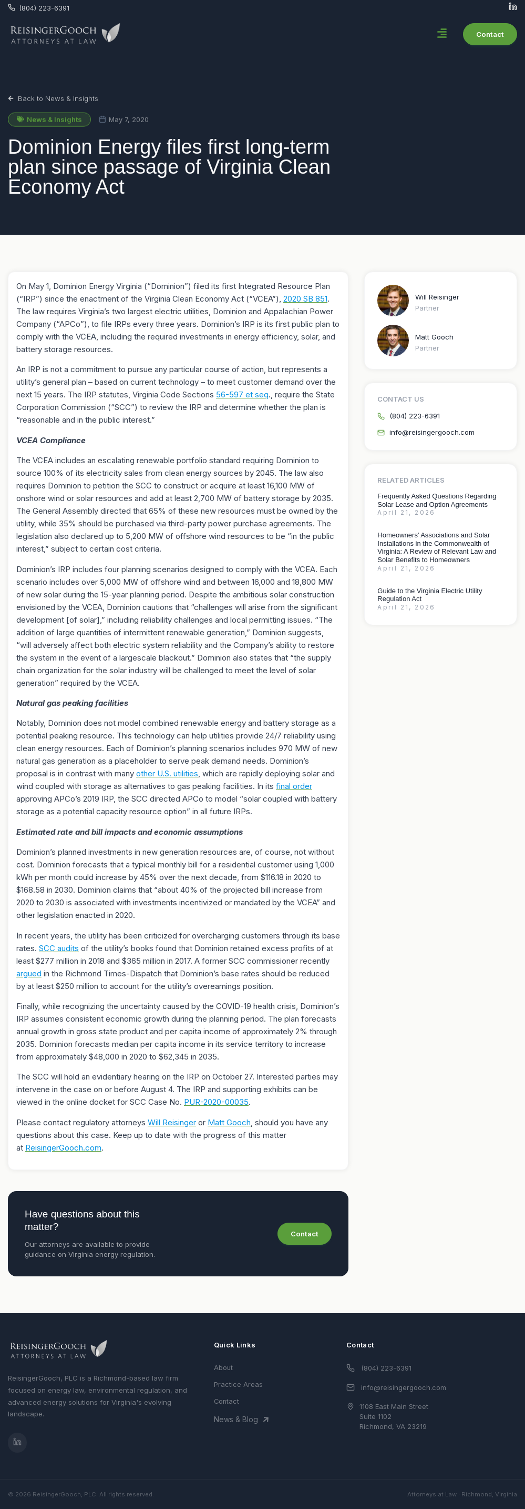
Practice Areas (238, 1384)
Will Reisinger (437, 297)
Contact (226, 1401)
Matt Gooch (434, 337)
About (223, 1368)
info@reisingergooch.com (403, 1387)
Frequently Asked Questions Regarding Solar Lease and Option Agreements (436, 500)
